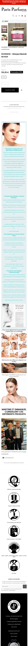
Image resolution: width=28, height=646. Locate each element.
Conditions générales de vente (14, 621)
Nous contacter (14, 633)
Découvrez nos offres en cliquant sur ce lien (14, 360)
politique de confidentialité (8, 590)
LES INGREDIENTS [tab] (14, 112)
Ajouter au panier (10, 90)
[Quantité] (5, 84)
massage (19, 331)
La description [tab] (14, 104)
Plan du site (14, 626)
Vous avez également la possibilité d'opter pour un (14, 330)
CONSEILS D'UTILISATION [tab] (14, 108)
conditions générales (15, 589)
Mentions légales (14, 618)
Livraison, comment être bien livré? (14, 616)
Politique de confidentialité (14, 624)
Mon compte (14, 636)
